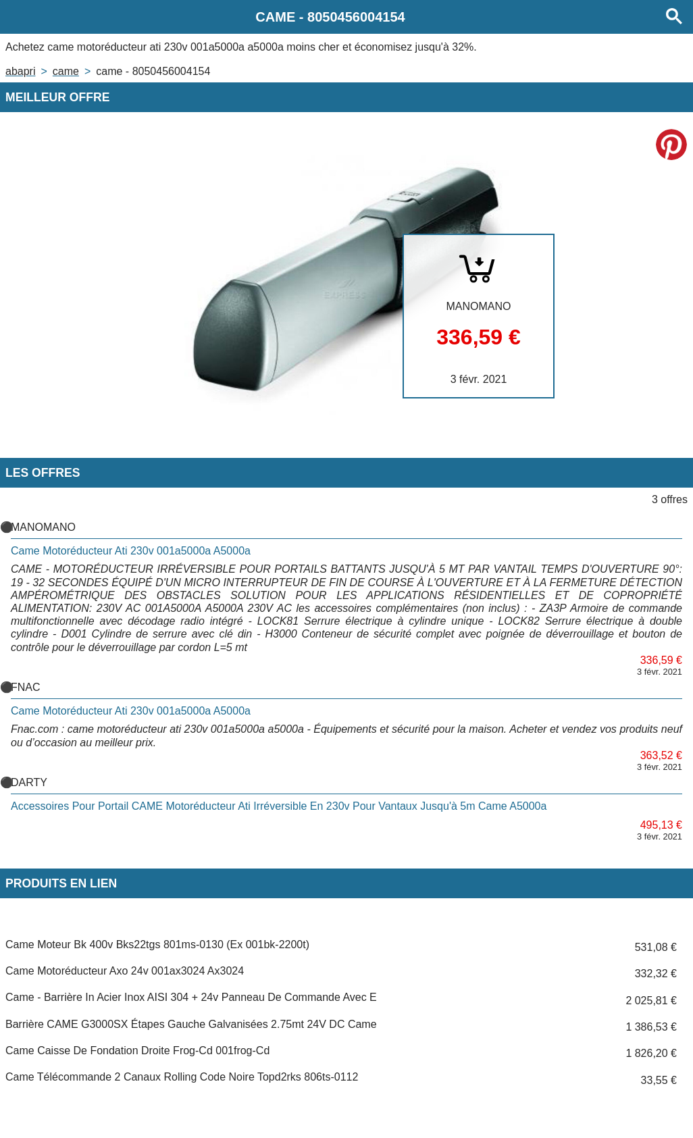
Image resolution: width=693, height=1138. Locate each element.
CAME (66, 71)
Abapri (20, 71)
